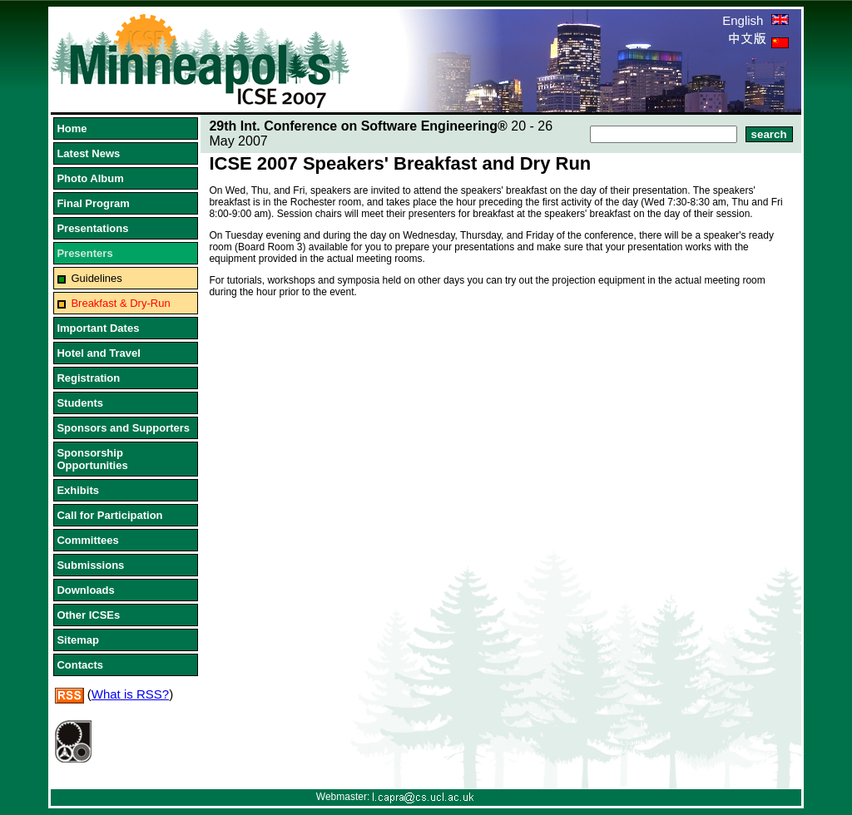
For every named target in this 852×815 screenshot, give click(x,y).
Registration (88, 378)
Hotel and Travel (98, 353)
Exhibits (78, 490)
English (755, 20)
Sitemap (78, 640)
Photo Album (90, 178)
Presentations (92, 228)
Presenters (84, 253)
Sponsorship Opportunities (92, 459)
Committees (87, 540)
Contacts (80, 665)
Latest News (88, 153)
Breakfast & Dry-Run (120, 303)
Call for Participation (109, 515)
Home (72, 128)
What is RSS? (130, 694)
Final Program (93, 203)
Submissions (90, 565)
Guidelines (96, 278)
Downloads (85, 590)
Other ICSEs (88, 615)
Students (80, 403)
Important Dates (98, 328)
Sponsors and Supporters (123, 428)
